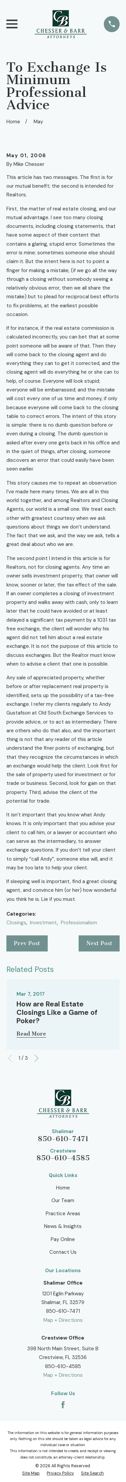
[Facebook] (63, 1404)
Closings (16, 922)
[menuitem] (31, 1473)
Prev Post (27, 943)
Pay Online (63, 1239)
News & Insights (63, 1226)
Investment (43, 922)
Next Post (99, 943)
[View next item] (36, 1058)
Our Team (62, 1200)
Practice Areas (63, 1213)
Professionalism (79, 922)
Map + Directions (63, 1320)
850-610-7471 (63, 1138)
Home (63, 1187)
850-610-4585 (63, 1158)
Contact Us (63, 1252)
